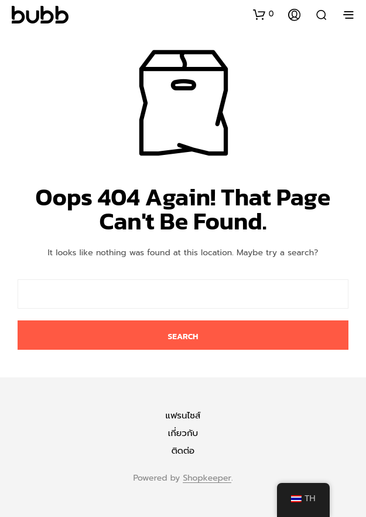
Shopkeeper (207, 478)
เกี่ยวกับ (183, 433)
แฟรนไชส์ (183, 415)
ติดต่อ (183, 450)
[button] (263, 14)
